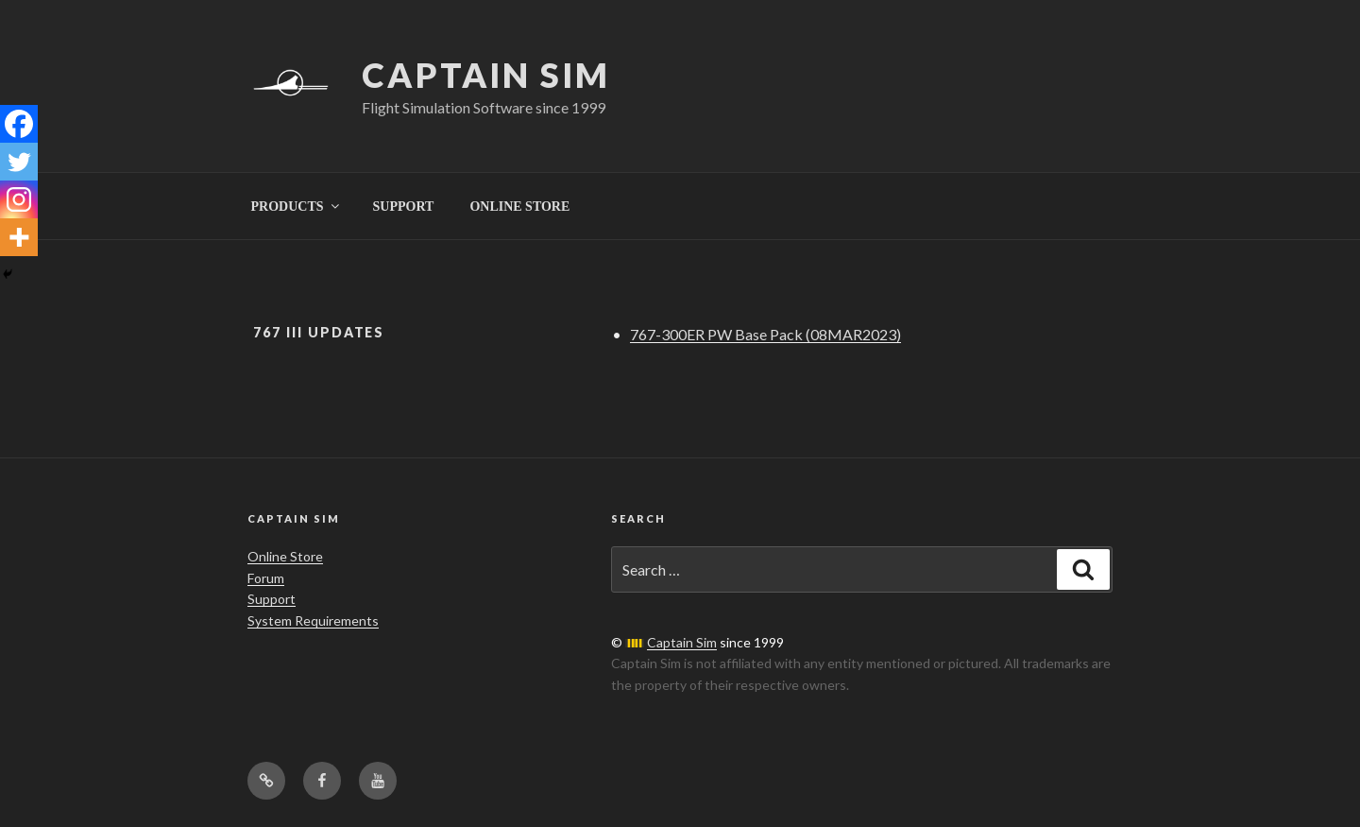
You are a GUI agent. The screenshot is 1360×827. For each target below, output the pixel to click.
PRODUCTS (296, 206)
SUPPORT (403, 206)
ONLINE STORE (519, 206)
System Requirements (313, 620)
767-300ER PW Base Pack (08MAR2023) (765, 334)
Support (271, 599)
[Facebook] (19, 124)
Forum (265, 578)
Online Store (285, 556)
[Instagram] (19, 199)
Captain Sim (486, 74)
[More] (19, 237)
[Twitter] (19, 162)
